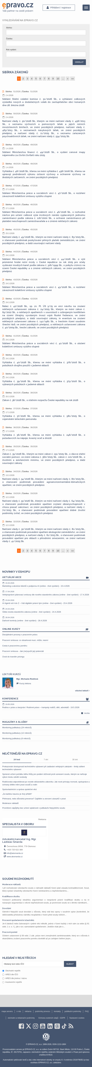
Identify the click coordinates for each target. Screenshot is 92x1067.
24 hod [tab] (17, 759)
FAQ (87, 1011)
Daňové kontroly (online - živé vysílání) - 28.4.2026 (46, 619)
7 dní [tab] (46, 759)
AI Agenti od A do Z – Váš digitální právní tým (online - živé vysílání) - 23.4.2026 (46, 601)
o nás (19, 1011)
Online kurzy (46, 629)
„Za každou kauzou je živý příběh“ (17, 794)
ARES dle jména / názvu (14, 978)
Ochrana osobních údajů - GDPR (51, 1018)
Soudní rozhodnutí (18, 878)
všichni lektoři (82, 690)
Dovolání (6, 908)
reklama (28, 1011)
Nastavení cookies (76, 1018)
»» (72, 78)
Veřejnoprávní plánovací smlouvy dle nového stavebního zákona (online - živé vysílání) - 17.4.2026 (46, 593)
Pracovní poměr (10, 932)
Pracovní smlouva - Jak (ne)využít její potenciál (23, 651)
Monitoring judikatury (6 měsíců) (16, 738)
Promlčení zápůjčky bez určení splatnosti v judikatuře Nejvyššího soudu (33, 808)
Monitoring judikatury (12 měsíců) (17, 733)
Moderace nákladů (10, 803)
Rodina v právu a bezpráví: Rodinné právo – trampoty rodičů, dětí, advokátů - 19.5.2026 (46, 706)
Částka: (9, 39)
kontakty (57, 1011)
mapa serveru (7, 1011)
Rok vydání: (11, 50)
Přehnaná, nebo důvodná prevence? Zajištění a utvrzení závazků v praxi (34, 799)
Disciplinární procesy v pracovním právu (19, 634)
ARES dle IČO (10, 974)
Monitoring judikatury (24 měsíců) (17, 727)
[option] (46, 682)
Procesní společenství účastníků (18, 920)
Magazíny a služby (46, 722)
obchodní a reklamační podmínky (21, 1018)
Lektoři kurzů (11, 674)
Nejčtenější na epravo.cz (22, 753)
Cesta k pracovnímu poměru (14, 646)
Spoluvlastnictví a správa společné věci (19, 789)
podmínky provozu (42, 1011)
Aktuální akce (46, 577)
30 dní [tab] (75, 759)
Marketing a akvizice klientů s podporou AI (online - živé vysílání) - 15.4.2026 (46, 584)
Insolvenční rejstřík (12, 982)
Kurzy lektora (23, 683)
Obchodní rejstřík (11, 971)
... (63, 78)
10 (58, 78)
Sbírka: (9, 28)
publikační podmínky (72, 1011)
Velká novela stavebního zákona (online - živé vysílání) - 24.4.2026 (46, 610)
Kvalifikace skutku (11, 896)
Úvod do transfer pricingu (13, 657)
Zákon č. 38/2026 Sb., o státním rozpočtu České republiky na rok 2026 (40, 400)
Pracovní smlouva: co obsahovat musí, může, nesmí (25, 640)
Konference (46, 698)
